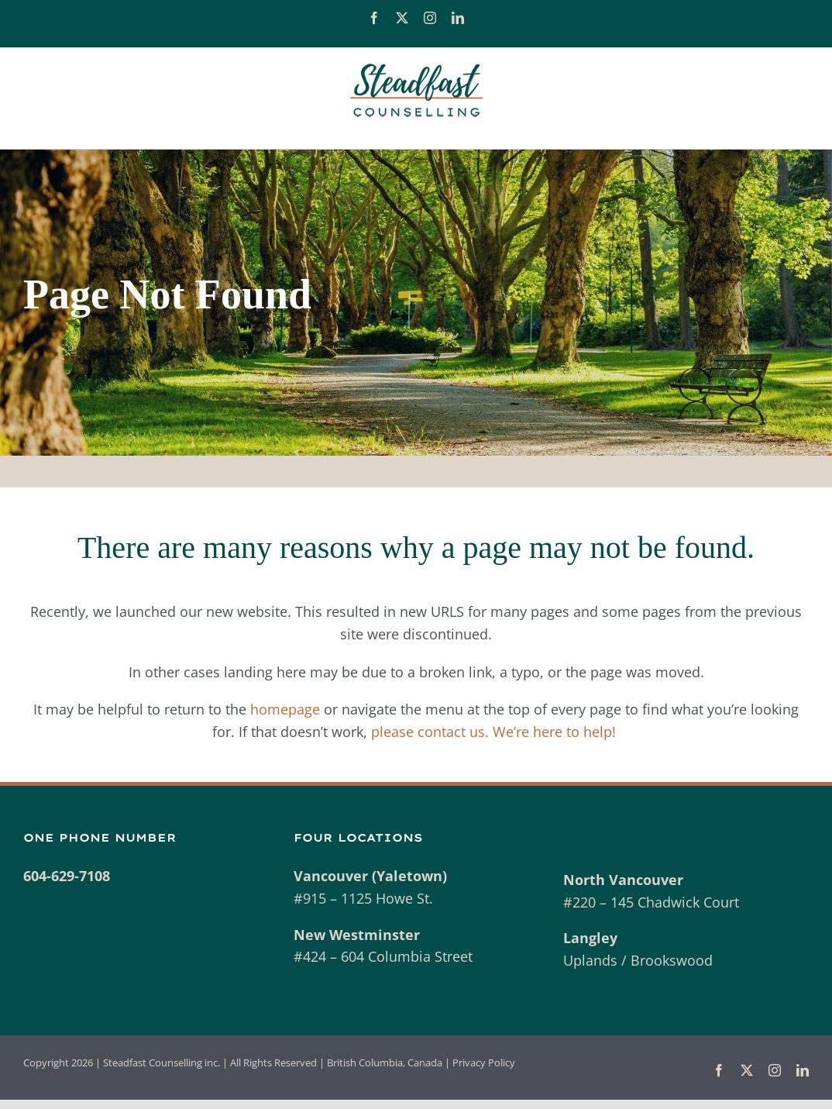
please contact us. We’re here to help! (495, 731)
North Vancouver (623, 879)
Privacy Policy (483, 1062)
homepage (285, 709)
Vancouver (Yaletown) (370, 875)
